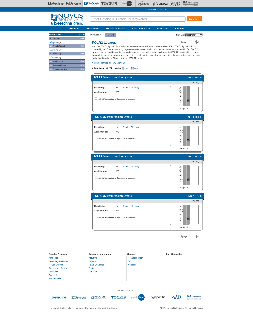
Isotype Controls (56, 265)
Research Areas (115, 28)
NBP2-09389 (195, 77)
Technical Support (135, 258)
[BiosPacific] (143, 3)
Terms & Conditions (107, 308)
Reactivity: (99, 87)
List (125, 68)
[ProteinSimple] (127, 3)
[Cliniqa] (160, 3)
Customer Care (141, 28)
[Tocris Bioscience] (109, 3)
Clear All (81, 34)
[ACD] (175, 3)
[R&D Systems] (74, 3)
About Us (162, 28)
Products (73, 28)
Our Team (93, 272)
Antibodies (53, 258)
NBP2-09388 (195, 117)
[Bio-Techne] (56, 3)
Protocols (131, 265)
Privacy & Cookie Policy (61, 308)
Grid (134, 68)
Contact (180, 28)
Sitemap (79, 308)
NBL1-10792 (195, 196)
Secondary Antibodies (58, 261)
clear (82, 38)
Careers (92, 261)
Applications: (101, 92)
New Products (55, 279)
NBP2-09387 (195, 156)
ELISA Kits (53, 272)
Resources (92, 28)
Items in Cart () (151, 9)
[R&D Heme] (190, 3)
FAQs (129, 261)
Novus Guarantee (96, 265)
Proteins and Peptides (58, 268)
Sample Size (54, 275)
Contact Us (93, 268)
